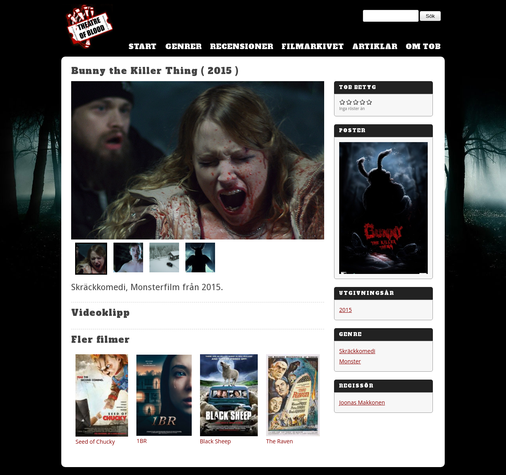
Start (142, 46)
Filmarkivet (312, 46)
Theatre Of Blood (87, 27)
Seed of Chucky (95, 441)
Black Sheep (215, 441)
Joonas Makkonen (362, 402)
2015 (345, 310)
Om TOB (423, 46)
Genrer (183, 46)
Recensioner (241, 46)
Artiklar (374, 46)
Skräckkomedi (357, 351)
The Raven (279, 441)
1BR (141, 441)
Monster (350, 361)
